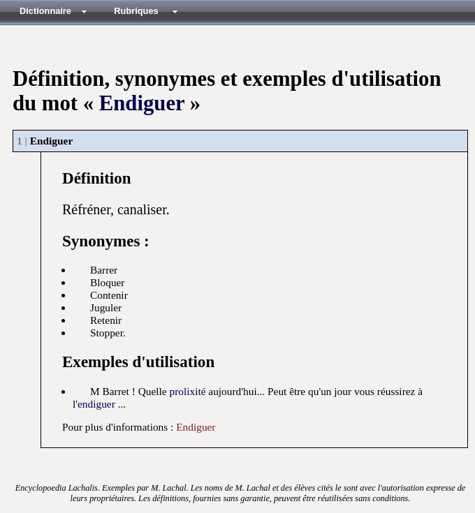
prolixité (187, 391)
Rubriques (136, 11)
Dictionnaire (45, 11)
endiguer (96, 404)
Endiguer (141, 103)
